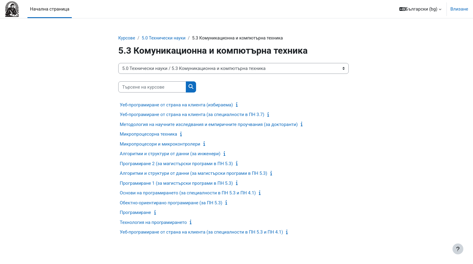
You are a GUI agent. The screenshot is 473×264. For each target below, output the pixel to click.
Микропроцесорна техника (148, 134)
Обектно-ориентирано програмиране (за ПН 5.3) (171, 203)
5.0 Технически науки (165, 38)
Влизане (459, 9)
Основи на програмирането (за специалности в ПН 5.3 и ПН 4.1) (188, 193)
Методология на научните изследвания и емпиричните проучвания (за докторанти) (209, 124)
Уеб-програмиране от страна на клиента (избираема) (176, 105)
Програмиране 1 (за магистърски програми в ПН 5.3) (176, 183)
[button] (420, 9)
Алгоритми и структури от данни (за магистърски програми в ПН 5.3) (193, 173)
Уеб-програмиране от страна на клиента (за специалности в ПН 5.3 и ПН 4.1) (201, 232)
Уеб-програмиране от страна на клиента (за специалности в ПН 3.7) (192, 115)
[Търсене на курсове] (152, 87)
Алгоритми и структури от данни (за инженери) (170, 154)
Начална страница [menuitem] (49, 9)
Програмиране (135, 212)
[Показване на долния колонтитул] (457, 249)
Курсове (127, 38)
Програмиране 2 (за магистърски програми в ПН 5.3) (176, 164)
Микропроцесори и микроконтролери (160, 144)
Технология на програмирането (153, 222)
